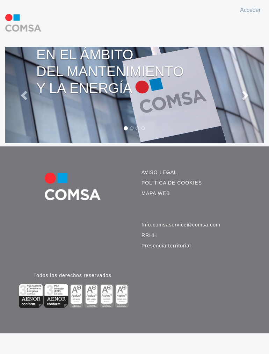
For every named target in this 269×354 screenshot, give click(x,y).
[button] (24, 95)
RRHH (149, 235)
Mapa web (155, 193)
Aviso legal (159, 172)
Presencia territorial (166, 245)
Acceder (250, 10)
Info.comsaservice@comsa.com (180, 224)
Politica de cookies (171, 183)
